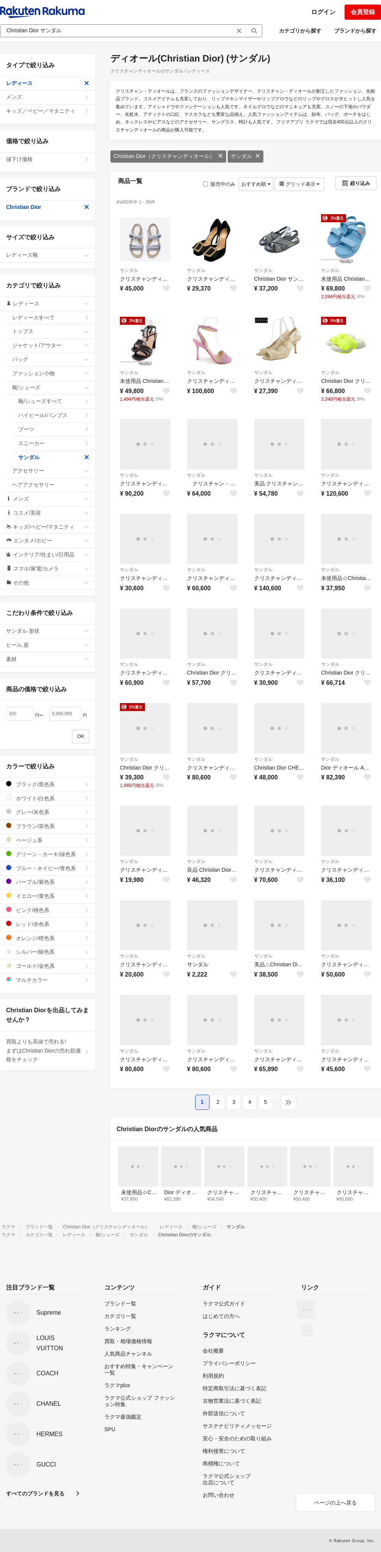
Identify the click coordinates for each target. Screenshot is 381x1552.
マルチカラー (47, 980)
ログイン (323, 12)
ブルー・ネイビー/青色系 (47, 868)
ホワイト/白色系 (47, 798)
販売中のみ (219, 184)
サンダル (245, 156)
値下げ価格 (47, 159)
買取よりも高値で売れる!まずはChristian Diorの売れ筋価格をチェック (47, 1050)
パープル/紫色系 (47, 882)
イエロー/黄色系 (47, 896)
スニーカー (53, 443)
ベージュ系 (47, 840)
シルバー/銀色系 (47, 951)
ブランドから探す (355, 31)
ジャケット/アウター (50, 345)
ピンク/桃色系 (47, 910)
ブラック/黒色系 (47, 784)
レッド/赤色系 (47, 924)
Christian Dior (47, 207)
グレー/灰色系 (47, 812)
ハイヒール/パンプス (53, 415)
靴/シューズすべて (53, 401)
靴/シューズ (50, 387)
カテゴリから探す (300, 31)
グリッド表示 (299, 184)
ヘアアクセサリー (50, 485)
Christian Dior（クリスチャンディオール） (168, 156)
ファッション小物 (50, 373)
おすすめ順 (256, 184)
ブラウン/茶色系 (47, 826)
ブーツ (53, 429)
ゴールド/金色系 (47, 965)
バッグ (50, 359)
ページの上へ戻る (335, 1503)
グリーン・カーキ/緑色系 (47, 854)
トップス (50, 331)
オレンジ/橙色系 (47, 938)
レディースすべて (50, 318)
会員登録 (363, 12)
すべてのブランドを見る (35, 1493)
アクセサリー (50, 471)
